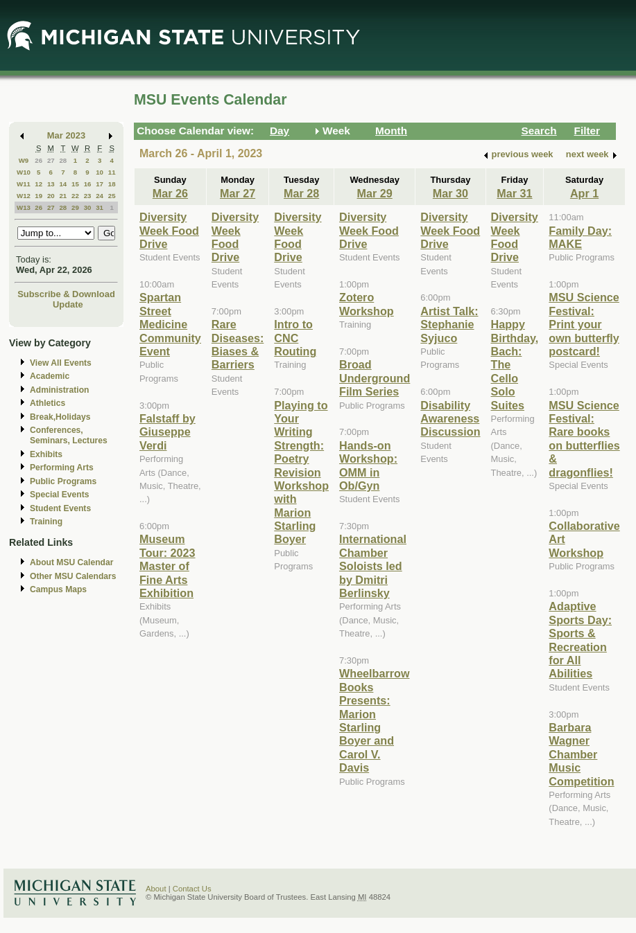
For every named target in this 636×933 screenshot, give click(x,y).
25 (112, 195)
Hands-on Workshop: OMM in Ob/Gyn (368, 465)
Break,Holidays (60, 417)
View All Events (61, 363)
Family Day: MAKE (580, 237)
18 (112, 184)
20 (51, 195)
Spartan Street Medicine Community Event (170, 324)
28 (63, 160)
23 (88, 195)
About (156, 889)
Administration (59, 390)
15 (75, 184)
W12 (24, 195)
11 (112, 172)
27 (51, 160)
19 (38, 195)
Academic (49, 376)
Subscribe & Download (66, 294)
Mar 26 (170, 193)
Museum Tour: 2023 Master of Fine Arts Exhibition (167, 566)
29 (75, 207)
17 (99, 184)
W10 (24, 172)
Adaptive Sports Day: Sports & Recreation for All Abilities (580, 639)
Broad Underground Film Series (374, 378)
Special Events (59, 494)
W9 (24, 160)
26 (38, 160)
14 (63, 184)
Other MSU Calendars (73, 576)
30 (88, 207)
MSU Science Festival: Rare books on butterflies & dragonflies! (584, 439)
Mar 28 (301, 193)
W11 (24, 184)
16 (88, 184)
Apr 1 (584, 193)
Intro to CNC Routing (295, 337)
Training (46, 521)
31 (99, 207)
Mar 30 (450, 193)
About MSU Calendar (71, 562)
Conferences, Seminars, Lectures (69, 435)
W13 (24, 207)
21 (63, 195)
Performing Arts (62, 467)
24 (99, 195)
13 (51, 184)
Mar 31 (514, 193)
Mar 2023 (66, 135)
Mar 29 (375, 193)
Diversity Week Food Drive (169, 230)
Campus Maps (58, 589)
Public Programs (63, 481)
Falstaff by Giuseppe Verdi (167, 432)
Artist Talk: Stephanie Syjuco (449, 324)
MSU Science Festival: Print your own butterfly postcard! (584, 324)
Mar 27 (237, 193)
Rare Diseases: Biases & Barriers (238, 344)
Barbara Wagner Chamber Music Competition (581, 754)
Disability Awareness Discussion (450, 418)
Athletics (47, 403)
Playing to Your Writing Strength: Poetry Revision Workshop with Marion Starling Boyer (301, 472)
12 (38, 184)
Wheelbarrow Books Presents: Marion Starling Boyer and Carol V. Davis (374, 720)
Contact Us (192, 889)
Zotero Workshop (366, 304)
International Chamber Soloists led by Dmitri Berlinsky (372, 566)
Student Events (60, 508)
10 (99, 172)
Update (68, 304)
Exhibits (46, 454)
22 (75, 195)
